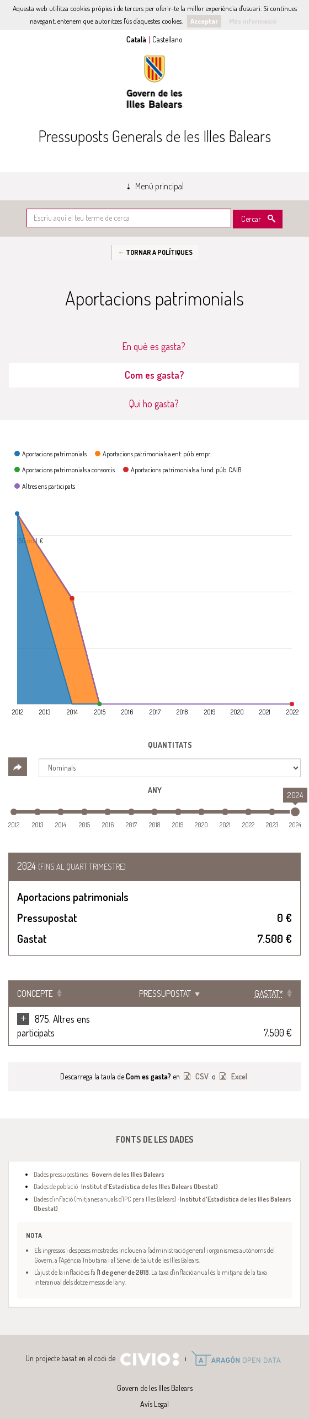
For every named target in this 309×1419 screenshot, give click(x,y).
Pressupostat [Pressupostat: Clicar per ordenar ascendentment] (183, 993)
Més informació (252, 21)
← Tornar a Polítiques (155, 252)
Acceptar (204, 21)
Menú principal (159, 186)
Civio (149, 1346)
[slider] (295, 811)
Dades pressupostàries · (99, 1160)
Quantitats (170, 745)
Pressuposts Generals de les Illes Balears (154, 136)
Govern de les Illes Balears (154, 82)
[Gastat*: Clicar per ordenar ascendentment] (263, 993)
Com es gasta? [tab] (154, 375)
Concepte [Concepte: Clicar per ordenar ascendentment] (35, 993)
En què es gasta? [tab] (153, 346)
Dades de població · (126, 1172)
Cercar (251, 218)
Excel (238, 1062)
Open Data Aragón (236, 1344)
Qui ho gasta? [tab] (154, 403)
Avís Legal (154, 1390)
